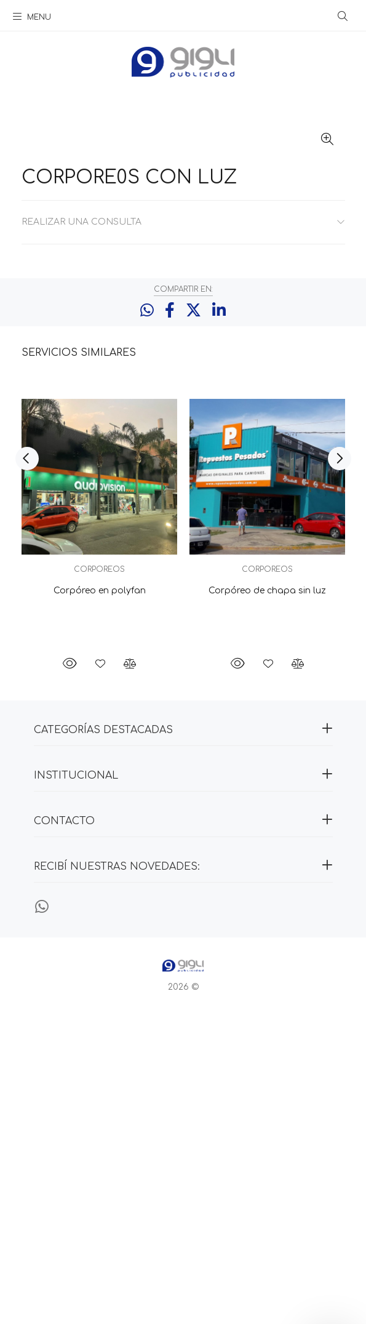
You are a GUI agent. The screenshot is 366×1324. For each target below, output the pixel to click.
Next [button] (339, 768)
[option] (99, 835)
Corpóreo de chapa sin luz (267, 900)
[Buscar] (343, 16)
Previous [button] (27, 768)
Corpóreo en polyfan (99, 900)
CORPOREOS (99, 879)
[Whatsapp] (42, 1217)
